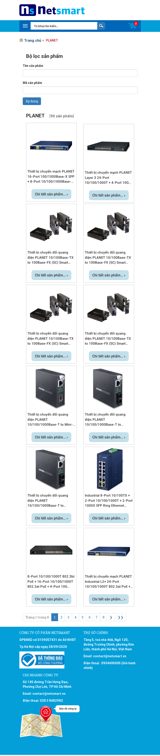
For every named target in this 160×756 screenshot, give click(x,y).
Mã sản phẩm (32, 83)
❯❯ (121, 617)
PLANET (52, 40)
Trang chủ (32, 40)
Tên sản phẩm (33, 66)
